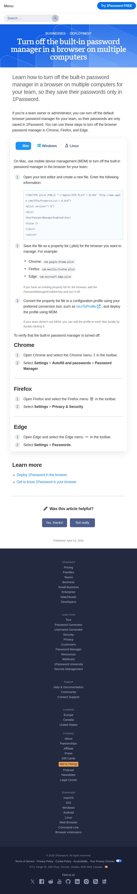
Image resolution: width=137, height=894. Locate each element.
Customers (68, 644)
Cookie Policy (63, 861)
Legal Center (68, 780)
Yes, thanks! (54, 522)
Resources (68, 654)
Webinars (68, 659)
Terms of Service (25, 861)
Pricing (68, 567)
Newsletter (68, 774)
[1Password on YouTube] (59, 883)
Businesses (55, 33)
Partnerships (68, 743)
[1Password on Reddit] (50, 882)
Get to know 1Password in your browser (47, 482)
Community (68, 692)
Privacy (68, 639)
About (68, 738)
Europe (68, 715)
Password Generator (68, 624)
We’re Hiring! (68, 764)
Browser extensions (68, 832)
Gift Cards (68, 758)
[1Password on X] (32, 882)
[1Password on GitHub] (68, 883)
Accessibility (80, 861)
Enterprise (68, 592)
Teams (68, 577)
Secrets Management (68, 669)
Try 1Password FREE (116, 5)
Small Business (68, 587)
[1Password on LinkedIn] (77, 883)
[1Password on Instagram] (86, 883)
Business (68, 582)
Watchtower (69, 597)
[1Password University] (104, 882)
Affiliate (69, 748)
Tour (68, 619)
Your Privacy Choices (106, 861)
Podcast (68, 770)
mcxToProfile (89, 306)
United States (68, 724)
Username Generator (68, 629)
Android (68, 812)
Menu (8, 6)
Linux (68, 817)
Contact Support (68, 697)
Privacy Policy (45, 861)
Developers (68, 601)
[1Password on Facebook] (41, 883)
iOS (68, 802)
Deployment (81, 33)
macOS (68, 797)
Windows (68, 807)
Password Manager (68, 649)
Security (68, 634)
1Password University (68, 664)
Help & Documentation (68, 687)
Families (68, 572)
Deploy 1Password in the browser (42, 475)
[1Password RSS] (95, 883)
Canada (68, 719)
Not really (82, 522)
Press (68, 753)
